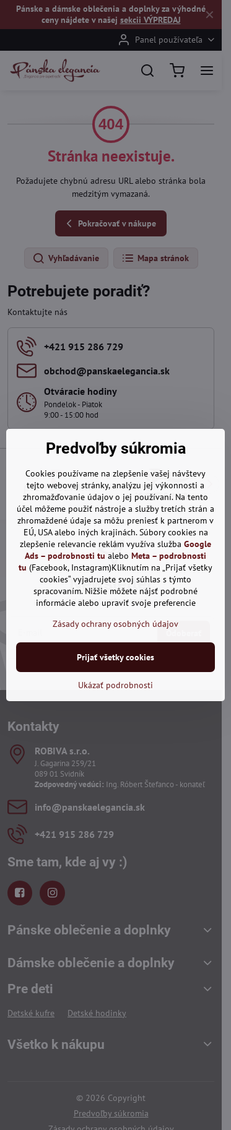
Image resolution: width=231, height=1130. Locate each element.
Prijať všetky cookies (115, 657)
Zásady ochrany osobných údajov (115, 623)
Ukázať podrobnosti (115, 685)
